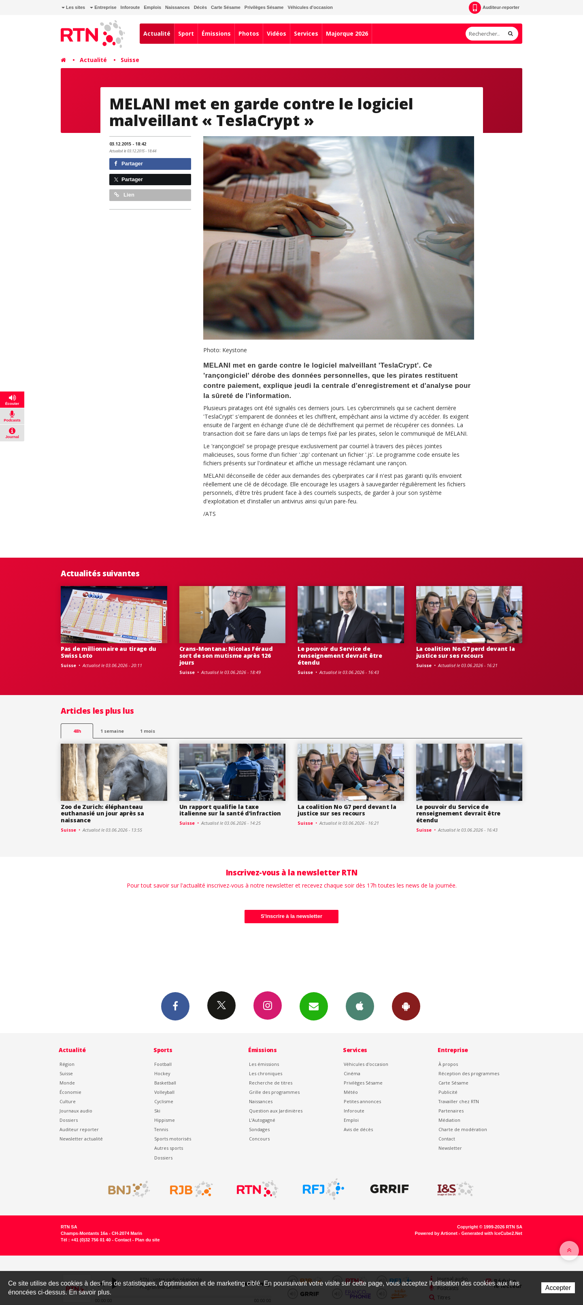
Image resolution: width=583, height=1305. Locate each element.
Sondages (259, 1129)
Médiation (449, 1120)
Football (163, 1064)
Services (306, 33)
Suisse (130, 60)
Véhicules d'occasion (309, 7)
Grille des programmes (274, 1092)
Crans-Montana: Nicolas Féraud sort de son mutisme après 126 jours (226, 655)
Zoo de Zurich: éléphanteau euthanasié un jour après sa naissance (102, 813)
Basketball (165, 1082)
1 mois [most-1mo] (147, 731)
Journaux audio (76, 1110)
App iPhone (360, 1006)
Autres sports (168, 1148)
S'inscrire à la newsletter (291, 916)
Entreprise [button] (103, 7)
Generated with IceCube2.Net (492, 1233)
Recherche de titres (270, 1082)
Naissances (177, 7)
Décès (200, 7)
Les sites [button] (73, 7)
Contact (446, 1138)
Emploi (351, 1120)
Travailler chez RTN (458, 1101)
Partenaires (451, 1110)
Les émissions (264, 1064)
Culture (68, 1101)
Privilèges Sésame (264, 7)
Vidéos (276, 33)
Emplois (152, 7)
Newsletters (314, 1006)
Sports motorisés (172, 1138)
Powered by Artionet (436, 1233)
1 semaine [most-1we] (112, 731)
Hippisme (164, 1120)
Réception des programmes (468, 1073)
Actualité (156, 33)
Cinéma (352, 1073)
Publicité (447, 1092)
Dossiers (69, 1120)
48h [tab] (77, 731)
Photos (248, 33)
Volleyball (164, 1092)
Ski (157, 1110)
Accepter (558, 1287)
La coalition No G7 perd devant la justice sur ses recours (465, 652)
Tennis (161, 1129)
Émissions (216, 33)
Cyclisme (163, 1101)
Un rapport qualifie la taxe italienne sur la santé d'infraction (230, 810)
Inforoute (130, 7)
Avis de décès (358, 1129)
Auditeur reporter (79, 1129)
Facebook (175, 1006)
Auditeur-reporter (494, 8)
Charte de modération (462, 1129)
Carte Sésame (225, 7)
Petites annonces (362, 1101)
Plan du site (147, 1239)
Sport (186, 33)
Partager (128, 163)
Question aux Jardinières (275, 1110)
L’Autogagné (262, 1120)
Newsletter (450, 1148)
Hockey (162, 1073)
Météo (351, 1092)
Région (67, 1064)
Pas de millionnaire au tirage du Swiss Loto (108, 652)
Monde (67, 1082)
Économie (70, 1092)
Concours (259, 1138)
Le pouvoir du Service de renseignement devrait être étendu (340, 655)
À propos (448, 1064)
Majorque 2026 (347, 33)
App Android (406, 1006)
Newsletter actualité (81, 1138)
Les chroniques (265, 1073)
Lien (124, 195)
